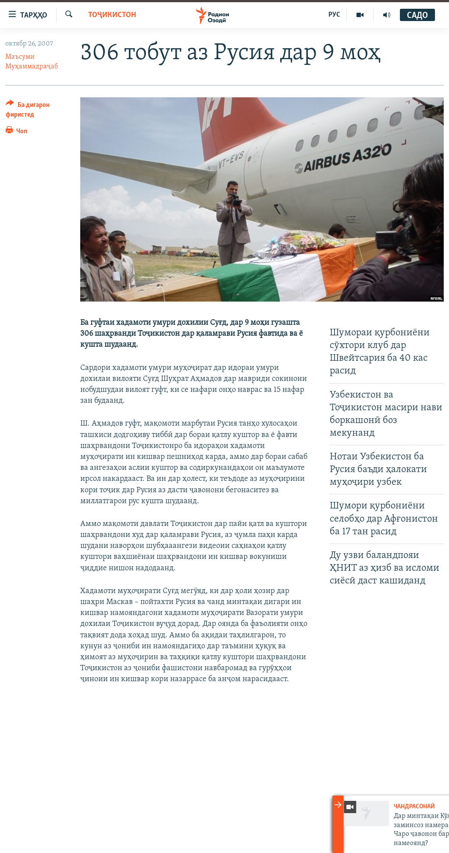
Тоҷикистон (112, 15)
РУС (334, 14)
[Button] (38, 111)
